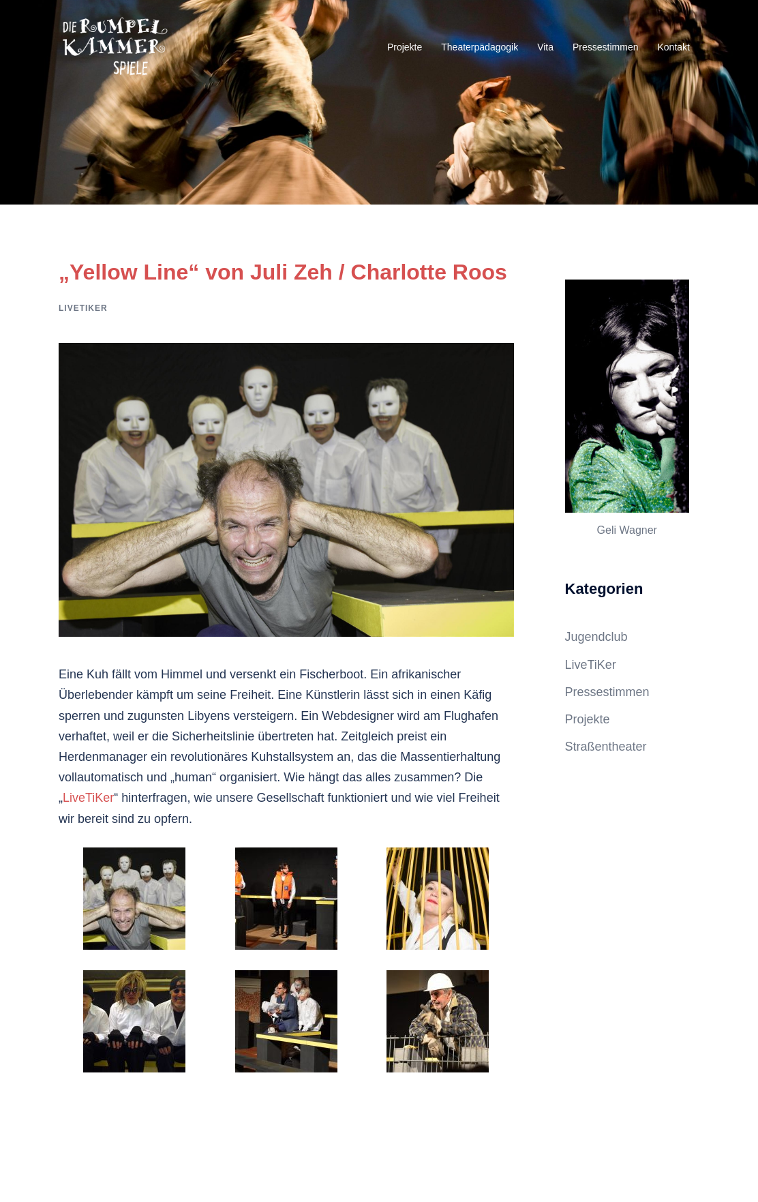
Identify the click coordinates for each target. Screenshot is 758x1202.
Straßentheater (606, 746)
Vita (545, 47)
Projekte (404, 47)
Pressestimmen (605, 47)
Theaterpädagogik (479, 47)
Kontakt (674, 47)
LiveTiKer (83, 308)
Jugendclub (596, 637)
